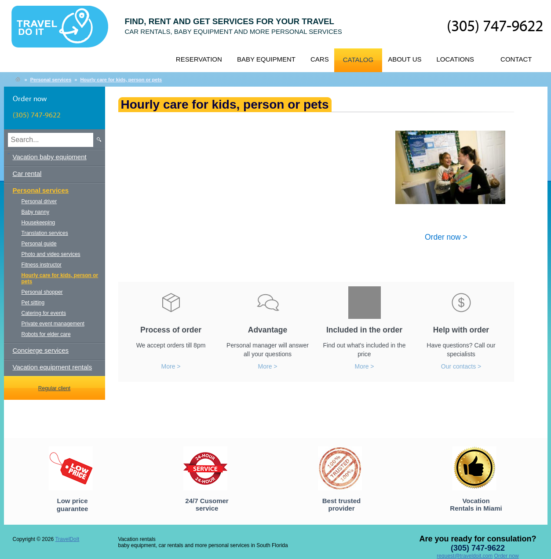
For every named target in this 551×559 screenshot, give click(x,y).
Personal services (51, 79)
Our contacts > (461, 366)
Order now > (446, 236)
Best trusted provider (341, 504)
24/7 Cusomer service (206, 504)
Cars (319, 59)
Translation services (45, 233)
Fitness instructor (42, 265)
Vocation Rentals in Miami (476, 504)
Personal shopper (42, 292)
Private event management (53, 324)
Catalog (358, 59)
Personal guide (39, 244)
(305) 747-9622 (495, 26)
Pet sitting (33, 303)
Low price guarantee (72, 504)
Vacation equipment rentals (52, 367)
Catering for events (44, 313)
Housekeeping (38, 222)
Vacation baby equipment (50, 157)
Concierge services (41, 350)
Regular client (54, 388)
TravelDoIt (63, 31)
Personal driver (39, 201)
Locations (455, 59)
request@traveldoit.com (465, 556)
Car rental (27, 173)
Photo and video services (51, 254)
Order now (506, 556)
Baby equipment (266, 59)
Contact (516, 59)
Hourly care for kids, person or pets (121, 79)
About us (404, 59)
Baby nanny (35, 212)
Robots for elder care (46, 334)
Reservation (199, 59)
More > (171, 366)
